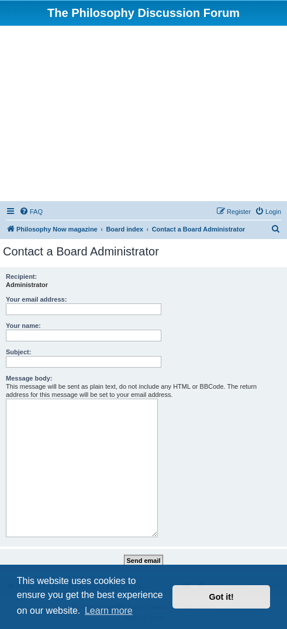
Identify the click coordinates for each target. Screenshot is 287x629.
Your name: (23, 325)
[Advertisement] (143, 113)
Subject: (18, 351)
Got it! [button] (221, 597)
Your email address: (36, 299)
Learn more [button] (109, 611)
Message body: (29, 378)
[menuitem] (31, 212)
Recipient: (21, 276)
